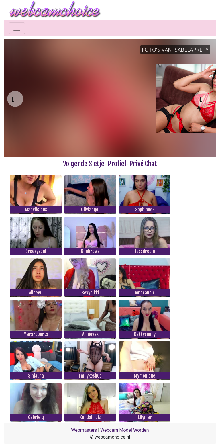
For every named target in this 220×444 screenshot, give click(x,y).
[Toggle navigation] (17, 28)
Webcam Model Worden (124, 430)
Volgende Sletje (83, 163)
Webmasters (84, 430)
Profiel (117, 163)
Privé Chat (143, 163)
